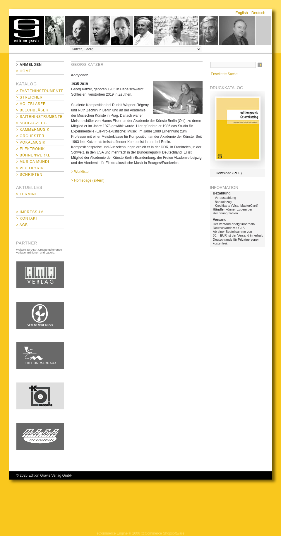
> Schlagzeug (31, 123)
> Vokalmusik (30, 142)
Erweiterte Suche (224, 74)
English (241, 13)
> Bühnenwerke (33, 155)
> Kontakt (27, 218)
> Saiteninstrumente (39, 117)
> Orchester (30, 136)
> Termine (26, 194)
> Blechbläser (32, 110)
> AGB (22, 225)
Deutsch (258, 13)
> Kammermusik (32, 129)
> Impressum (30, 212)
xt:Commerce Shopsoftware (162, 533)
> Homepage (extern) (87, 180)
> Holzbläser (31, 104)
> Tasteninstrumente (40, 91)
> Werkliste (79, 172)
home (26, 30)
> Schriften (29, 175)
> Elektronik (30, 149)
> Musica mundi (32, 162)
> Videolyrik (29, 168)
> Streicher (29, 97)
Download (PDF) (229, 173)
